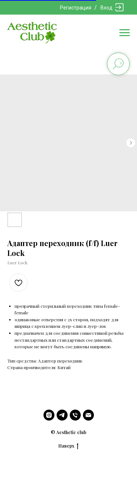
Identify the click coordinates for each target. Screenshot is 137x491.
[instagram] (48, 415)
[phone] (75, 415)
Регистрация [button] (75, 8)
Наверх (68, 446)
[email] (88, 415)
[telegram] (62, 415)
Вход (106, 8)
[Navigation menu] (124, 33)
